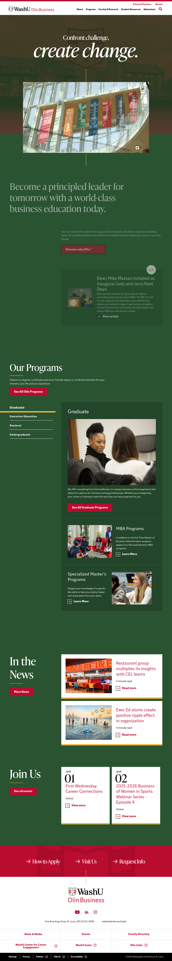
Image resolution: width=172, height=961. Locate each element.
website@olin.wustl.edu (114, 922)
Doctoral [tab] (15, 437)
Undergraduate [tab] (20, 446)
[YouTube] (77, 913)
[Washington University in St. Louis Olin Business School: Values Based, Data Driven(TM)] (86, 902)
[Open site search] (160, 9)
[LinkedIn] (86, 913)
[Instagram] (95, 913)
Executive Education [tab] (23, 428)
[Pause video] (137, 148)
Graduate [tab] (17, 419)
